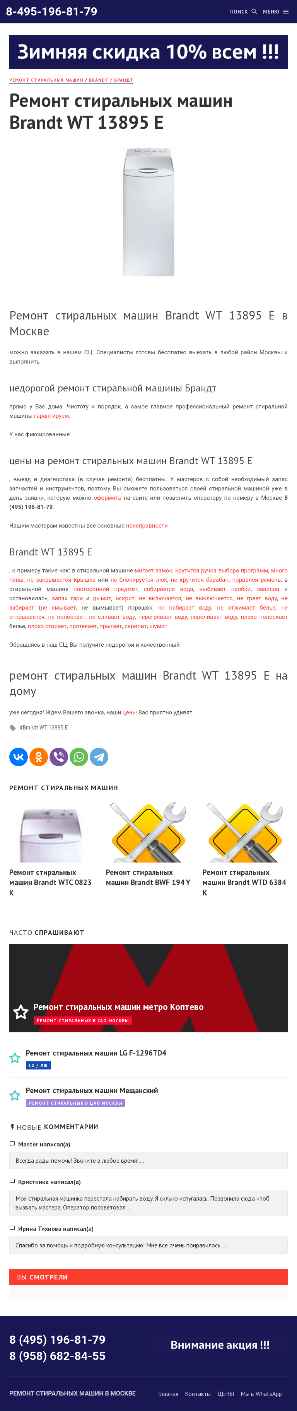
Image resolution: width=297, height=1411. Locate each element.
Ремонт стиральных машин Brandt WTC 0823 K (50, 882)
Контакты (198, 1393)
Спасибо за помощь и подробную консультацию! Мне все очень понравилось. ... (121, 1245)
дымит (102, 598)
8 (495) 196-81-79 (57, 1339)
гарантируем (51, 415)
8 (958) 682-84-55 (57, 1356)
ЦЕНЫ (225, 1393)
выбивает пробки (225, 589)
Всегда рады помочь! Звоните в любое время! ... (79, 1160)
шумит (158, 626)
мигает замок (153, 570)
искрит (125, 598)
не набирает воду (185, 607)
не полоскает (66, 616)
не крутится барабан (200, 579)
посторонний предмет (105, 589)
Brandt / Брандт (111, 80)
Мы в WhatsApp (261, 1393)
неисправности (147, 525)
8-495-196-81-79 (51, 11)
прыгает (110, 626)
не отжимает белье (246, 607)
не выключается (209, 598)
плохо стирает (47, 626)
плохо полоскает (264, 616)
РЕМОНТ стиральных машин (46, 80)
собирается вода (168, 589)
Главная (168, 1393)
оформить (107, 497)
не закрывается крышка (61, 579)
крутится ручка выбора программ (221, 570)
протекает (83, 626)
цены (130, 712)
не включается (160, 598)
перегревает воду (162, 616)
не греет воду (257, 598)
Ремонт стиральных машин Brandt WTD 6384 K (244, 882)
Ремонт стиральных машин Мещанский (92, 1090)
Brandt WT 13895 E (45, 727)
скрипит (136, 626)
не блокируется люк (139, 579)
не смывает (58, 607)
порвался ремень (256, 579)
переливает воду (214, 616)
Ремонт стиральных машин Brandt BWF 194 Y (148, 877)
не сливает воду (112, 616)
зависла (268, 589)
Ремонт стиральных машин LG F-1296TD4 (96, 1052)
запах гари (67, 598)
